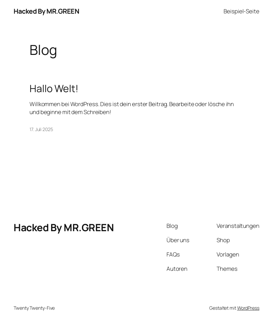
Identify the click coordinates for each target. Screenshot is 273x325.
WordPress (248, 308)
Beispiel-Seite (241, 11)
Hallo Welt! (54, 88)
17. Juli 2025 (41, 129)
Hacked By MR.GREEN (46, 11)
